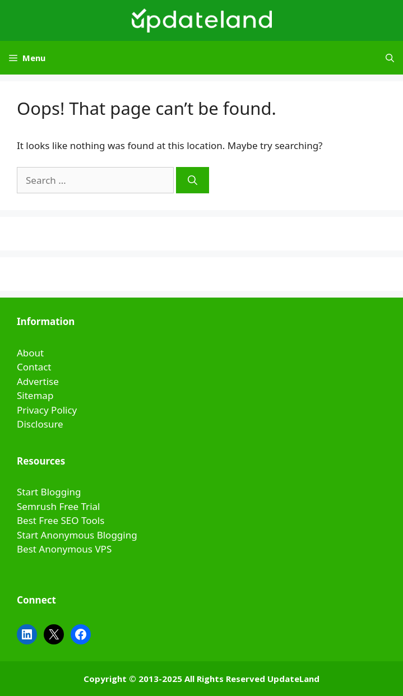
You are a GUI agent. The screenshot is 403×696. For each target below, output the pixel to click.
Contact (34, 366)
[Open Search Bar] (390, 58)
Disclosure (40, 423)
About (30, 352)
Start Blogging (49, 491)
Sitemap (35, 395)
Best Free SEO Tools (60, 520)
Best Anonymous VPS (64, 548)
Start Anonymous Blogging (77, 534)
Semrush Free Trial (58, 506)
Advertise (38, 381)
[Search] (192, 180)
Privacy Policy (47, 409)
